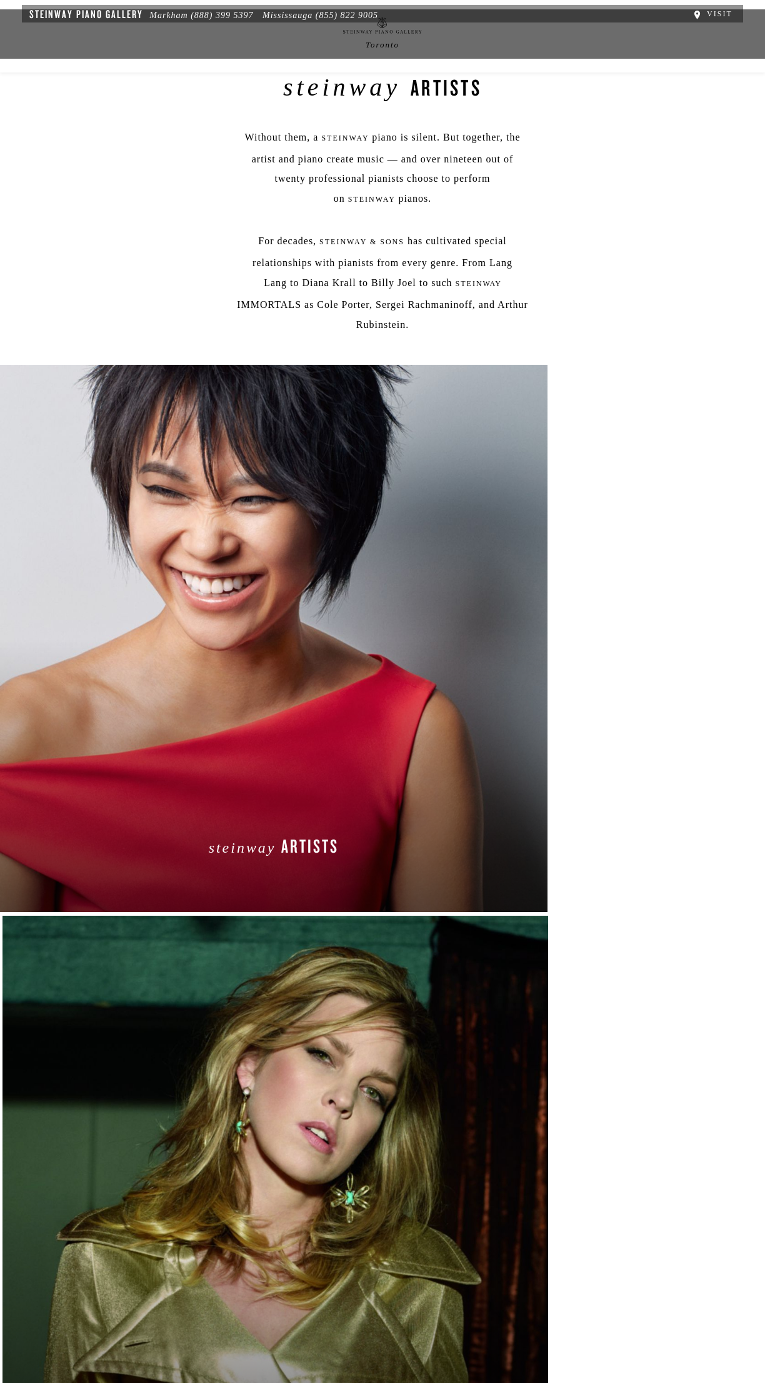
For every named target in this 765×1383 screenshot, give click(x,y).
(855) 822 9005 (336, 12)
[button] (253, 1248)
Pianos (236, 104)
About (124, 104)
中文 (384, 104)
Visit (722, 11)
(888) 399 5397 (211, 12)
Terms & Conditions (196, 1308)
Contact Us (629, 104)
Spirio (179, 104)
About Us (50, 1308)
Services (444, 104)
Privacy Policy (112, 1308)
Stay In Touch (484, 1238)
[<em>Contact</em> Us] (310, 1248)
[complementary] (674, 1314)
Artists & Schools (534, 104)
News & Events (311, 104)
